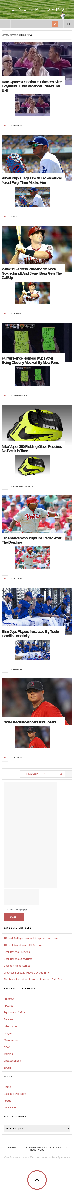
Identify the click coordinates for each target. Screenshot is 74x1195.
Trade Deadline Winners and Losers (29, 722)
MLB (15, 216)
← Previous (30, 774)
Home (7, 1086)
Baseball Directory (15, 1093)
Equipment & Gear (23, 486)
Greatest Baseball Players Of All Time (27, 972)
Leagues (17, 125)
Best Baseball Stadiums (18, 958)
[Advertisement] (30, 835)
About (7, 1100)
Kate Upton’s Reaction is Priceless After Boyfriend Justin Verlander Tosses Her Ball (32, 86)
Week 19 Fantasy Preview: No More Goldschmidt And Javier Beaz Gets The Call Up (32, 273)
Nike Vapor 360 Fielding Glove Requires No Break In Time (32, 448)
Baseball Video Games (17, 965)
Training (8, 1053)
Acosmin (65, 1157)
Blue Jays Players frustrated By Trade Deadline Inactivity (30, 633)
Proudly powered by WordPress (19, 1157)
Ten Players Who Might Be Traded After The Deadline (31, 540)
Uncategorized (12, 1060)
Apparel (8, 1005)
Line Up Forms (37, 11)
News (7, 1047)
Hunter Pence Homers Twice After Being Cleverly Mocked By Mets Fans (30, 360)
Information (20, 395)
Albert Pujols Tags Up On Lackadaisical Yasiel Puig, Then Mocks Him (31, 180)
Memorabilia (11, 1040)
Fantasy (17, 313)
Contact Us (10, 1107)
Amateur (9, 998)
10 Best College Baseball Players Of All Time (31, 938)
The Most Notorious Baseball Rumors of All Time (33, 979)
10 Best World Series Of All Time (23, 945)
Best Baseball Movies (17, 952)
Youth (7, 1067)
